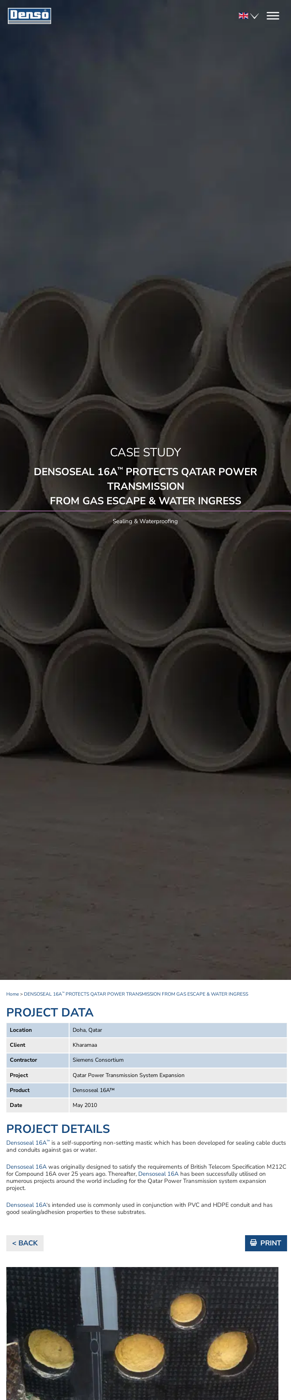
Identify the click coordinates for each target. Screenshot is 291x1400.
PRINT (270, 1243)
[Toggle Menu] (273, 15)
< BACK (25, 1243)
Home (12, 994)
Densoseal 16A (28, 1143)
